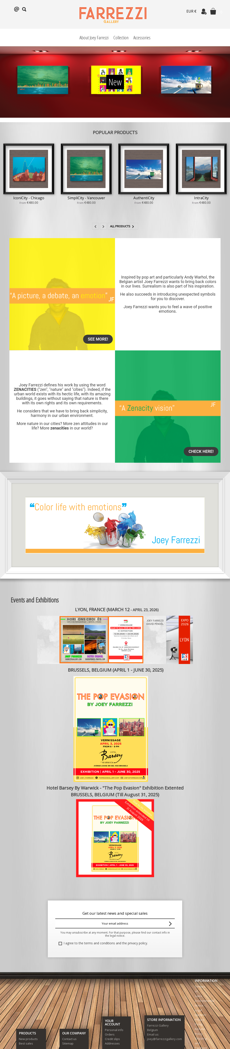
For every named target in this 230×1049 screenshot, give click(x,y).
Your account (112, 1022)
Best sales (26, 1043)
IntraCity (201, 197)
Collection (120, 37)
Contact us (69, 1039)
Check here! (201, 451)
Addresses (112, 1043)
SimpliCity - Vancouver (86, 197)
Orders (110, 1034)
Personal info (114, 1030)
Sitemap (67, 1043)
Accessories (141, 37)
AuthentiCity (143, 197)
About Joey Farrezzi (94, 37)
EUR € (191, 11)
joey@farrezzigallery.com (164, 1039)
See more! (98, 339)
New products (28, 1039)
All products (123, 226)
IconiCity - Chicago (28, 197)
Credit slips (112, 1039)
